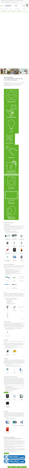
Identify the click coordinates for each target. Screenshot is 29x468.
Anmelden (26, 3)
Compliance (2, 451)
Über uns (9, 10)
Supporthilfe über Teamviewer (5, 461)
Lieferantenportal (3, 446)
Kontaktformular (3, 459)
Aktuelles (4, 10)
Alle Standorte (3, 441)
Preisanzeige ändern (3, 437)
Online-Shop (19, 10)
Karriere (14, 10)
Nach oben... (23, 207)
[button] (16, 6)
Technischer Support (3, 460)
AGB (1, 450)
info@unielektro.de (3, 458)
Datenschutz (2, 452)
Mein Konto (2, 436)
